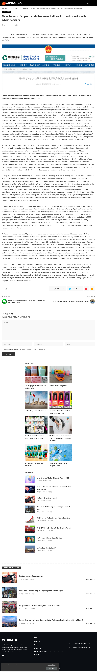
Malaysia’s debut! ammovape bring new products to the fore (41, 606)
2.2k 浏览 (32, 609)
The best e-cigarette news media (47, 499)
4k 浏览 (49, 481)
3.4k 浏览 (49, 492)
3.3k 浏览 (49, 551)
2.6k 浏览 (49, 512)
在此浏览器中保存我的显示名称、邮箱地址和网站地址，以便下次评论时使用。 (25, 350)
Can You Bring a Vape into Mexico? (35, 412)
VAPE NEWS (7, 12)
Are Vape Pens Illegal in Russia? (46, 549)
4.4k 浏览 (50, 531)
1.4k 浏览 (15, 25)
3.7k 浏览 (50, 521)
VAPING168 (9, 641)
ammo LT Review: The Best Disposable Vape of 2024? (53, 479)
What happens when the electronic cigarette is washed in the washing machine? (60, 439)
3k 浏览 (49, 501)
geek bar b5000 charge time (58, 387)
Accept (24, 667)
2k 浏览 (32, 624)
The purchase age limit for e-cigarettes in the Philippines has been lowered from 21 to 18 (52, 621)
